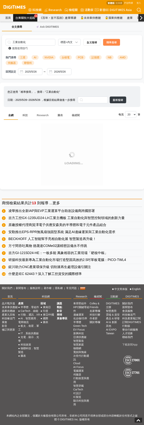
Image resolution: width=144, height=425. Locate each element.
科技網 (34, 9)
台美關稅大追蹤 (26, 17)
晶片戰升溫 (8, 303)
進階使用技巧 (18, 48)
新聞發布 (21, 288)
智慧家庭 (78, 344)
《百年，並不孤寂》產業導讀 (58, 18)
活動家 (87, 9)
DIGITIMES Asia (119, 9)
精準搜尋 (111, 42)
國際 (45, 318)
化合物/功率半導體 (80, 320)
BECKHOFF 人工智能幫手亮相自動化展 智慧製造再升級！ (52, 239)
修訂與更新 (8, 329)
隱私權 (59, 288)
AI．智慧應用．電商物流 (28, 320)
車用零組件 (79, 303)
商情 (5, 203)
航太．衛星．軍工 (28, 327)
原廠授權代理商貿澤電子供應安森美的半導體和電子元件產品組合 (57, 225)
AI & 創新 (111, 322)
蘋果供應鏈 (113, 18)
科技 (25, 115)
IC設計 (77, 393)
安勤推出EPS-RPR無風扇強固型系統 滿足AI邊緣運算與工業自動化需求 (61, 232)
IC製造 (77, 396)
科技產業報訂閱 (131, 318)
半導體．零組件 (30, 307)
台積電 (66, 57)
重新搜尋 (118, 100)
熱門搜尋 (11, 57)
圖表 (60, 115)
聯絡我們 (127, 337)
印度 (45, 310)
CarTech (78, 389)
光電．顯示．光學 (28, 339)
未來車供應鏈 (91, 18)
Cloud (76, 363)
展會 (4, 322)
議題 (59, 303)
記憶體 (95, 57)
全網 (11, 115)
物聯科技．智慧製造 (28, 350)
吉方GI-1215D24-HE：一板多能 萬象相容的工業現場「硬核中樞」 (58, 253)
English (136, 289)
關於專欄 (95, 322)
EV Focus (79, 329)
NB (109, 57)
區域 (43, 303)
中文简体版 (121, 289)
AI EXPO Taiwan (111, 331)
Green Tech (80, 325)
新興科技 (78, 333)
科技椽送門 (8, 318)
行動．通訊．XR (30, 314)
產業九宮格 (8, 314)
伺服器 (12, 62)
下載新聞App (129, 344)
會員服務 (127, 310)
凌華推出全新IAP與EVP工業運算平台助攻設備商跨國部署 (51, 211)
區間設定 (11, 71)
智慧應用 (111, 310)
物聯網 (77, 348)
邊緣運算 (78, 314)
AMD (123, 57)
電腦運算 (78, 370)
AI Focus (78, 367)
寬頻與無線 (79, 352)
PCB (80, 57)
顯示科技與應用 (81, 402)
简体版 (119, 2)
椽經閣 (71, 9)
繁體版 (111, 2)
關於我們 (7, 288)
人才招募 (127, 333)
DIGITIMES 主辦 (112, 305)
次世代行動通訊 (81, 357)
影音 (100, 9)
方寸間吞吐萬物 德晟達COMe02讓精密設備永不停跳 (47, 246)
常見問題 (71, 288)
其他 (108, 325)
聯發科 (28, 62)
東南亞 (47, 307)
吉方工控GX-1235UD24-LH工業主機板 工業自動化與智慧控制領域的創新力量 (66, 218)
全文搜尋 (92, 42)
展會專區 (62, 318)
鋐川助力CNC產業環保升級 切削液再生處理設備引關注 (49, 267)
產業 (130, 18)
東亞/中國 (48, 314)
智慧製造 (78, 340)
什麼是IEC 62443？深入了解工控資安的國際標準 (45, 274)
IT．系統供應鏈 (30, 333)
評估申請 (128, 2)
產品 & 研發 (113, 318)
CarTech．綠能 (29, 310)
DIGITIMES (132, 296)
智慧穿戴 (78, 385)
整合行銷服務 (130, 329)
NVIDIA (49, 57)
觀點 (59, 307)
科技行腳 (95, 314)
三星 (23, 57)
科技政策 (26, 344)
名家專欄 (95, 310)
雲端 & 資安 (113, 314)
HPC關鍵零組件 (81, 309)
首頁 (8, 18)
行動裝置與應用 (81, 380)
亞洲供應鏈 (79, 337)
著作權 (48, 288)
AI (35, 57)
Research (53, 9)
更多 (56, 203)
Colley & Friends (94, 305)
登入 (138, 2)
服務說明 (35, 288)
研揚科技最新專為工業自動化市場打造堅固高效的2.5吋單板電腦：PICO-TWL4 (67, 260)
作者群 (94, 318)
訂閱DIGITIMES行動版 (131, 324)
